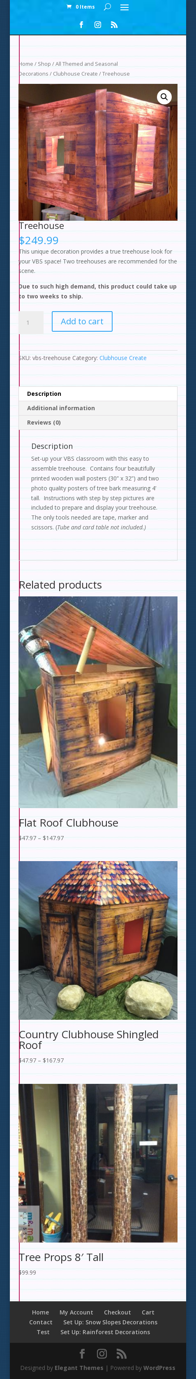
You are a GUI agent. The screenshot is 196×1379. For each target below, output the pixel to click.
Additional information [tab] (61, 408)
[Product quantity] (30, 322)
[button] (164, 97)
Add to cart (82, 321)
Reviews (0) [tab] (44, 422)
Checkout (117, 1312)
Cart (148, 1312)
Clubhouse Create (75, 73)
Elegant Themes (79, 1368)
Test (43, 1332)
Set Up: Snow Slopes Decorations (110, 1322)
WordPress (159, 1368)
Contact (41, 1322)
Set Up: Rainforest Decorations (105, 1332)
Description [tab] (44, 393)
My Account (76, 1312)
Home (25, 63)
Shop (44, 63)
